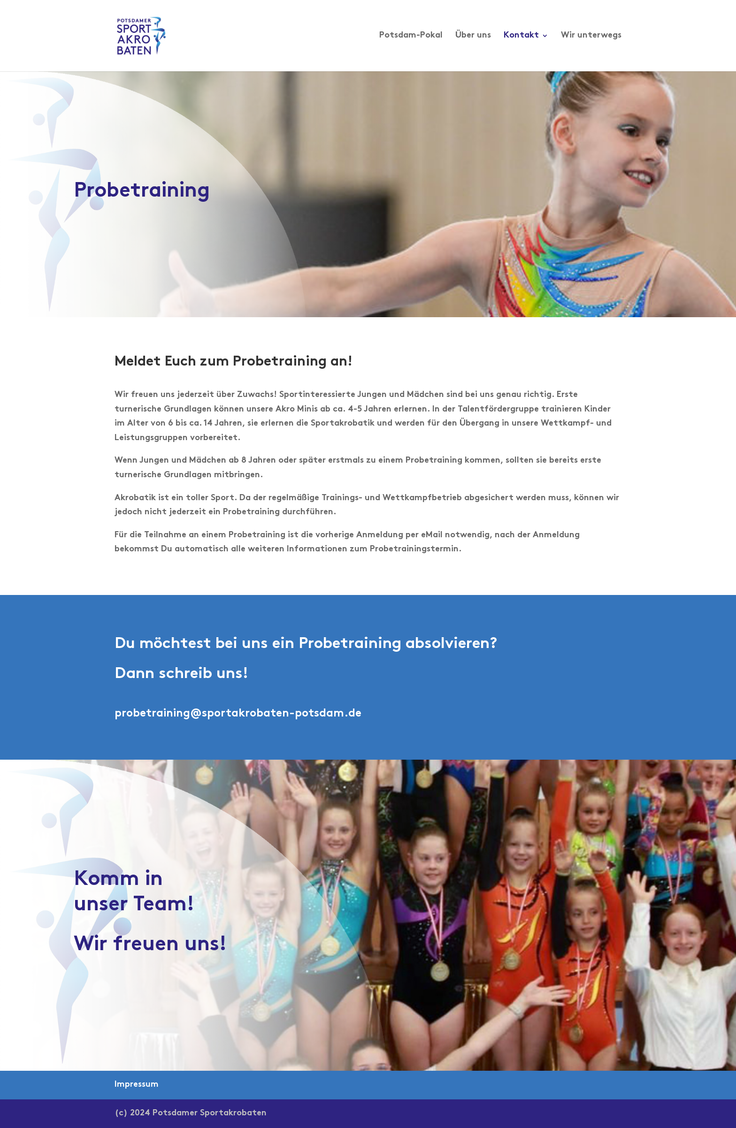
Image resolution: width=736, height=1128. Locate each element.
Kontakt (521, 35)
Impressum (137, 1085)
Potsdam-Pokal (411, 35)
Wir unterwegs (591, 35)
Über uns (473, 35)
